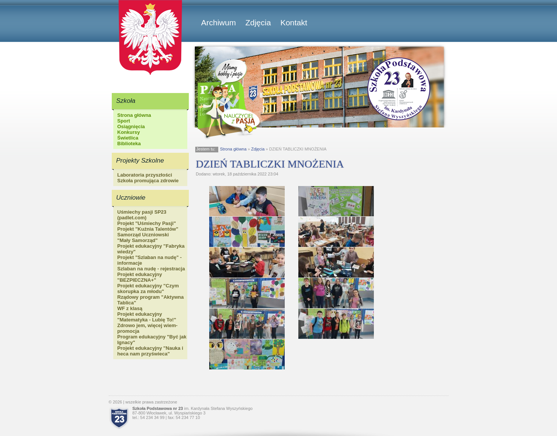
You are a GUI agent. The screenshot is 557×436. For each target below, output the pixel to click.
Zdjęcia (258, 22)
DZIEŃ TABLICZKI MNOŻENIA (270, 164)
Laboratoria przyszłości (144, 175)
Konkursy (128, 132)
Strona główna (134, 115)
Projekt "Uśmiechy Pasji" (146, 223)
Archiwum (218, 22)
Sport (123, 121)
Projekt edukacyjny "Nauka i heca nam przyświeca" (150, 351)
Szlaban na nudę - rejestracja (151, 269)
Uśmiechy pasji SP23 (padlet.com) (142, 214)
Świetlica (128, 138)
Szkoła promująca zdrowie (148, 180)
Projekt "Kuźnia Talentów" (148, 229)
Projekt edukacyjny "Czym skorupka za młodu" (148, 288)
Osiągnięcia (131, 126)
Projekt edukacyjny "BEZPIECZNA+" (139, 277)
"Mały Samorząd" (137, 240)
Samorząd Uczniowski (143, 234)
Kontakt (293, 22)
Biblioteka (129, 143)
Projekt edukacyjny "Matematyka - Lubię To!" (146, 317)
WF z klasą (129, 308)
